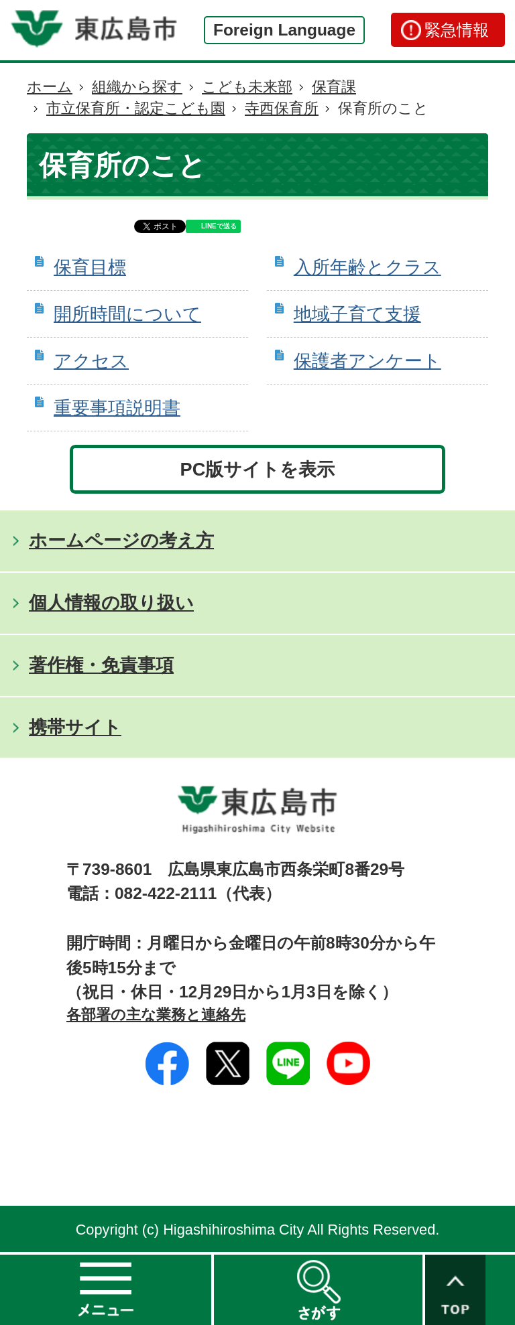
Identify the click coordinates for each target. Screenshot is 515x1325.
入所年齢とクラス (367, 267)
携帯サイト (75, 727)
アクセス (91, 360)
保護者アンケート (367, 360)
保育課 (334, 86)
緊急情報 (456, 30)
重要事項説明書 (117, 407)
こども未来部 (247, 86)
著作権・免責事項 (101, 664)
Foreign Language (284, 30)
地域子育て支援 (357, 313)
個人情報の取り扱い (111, 602)
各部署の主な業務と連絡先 (155, 1014)
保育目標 (90, 267)
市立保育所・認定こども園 (135, 108)
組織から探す (137, 86)
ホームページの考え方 (121, 540)
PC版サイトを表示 (257, 469)
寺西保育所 (282, 108)
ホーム (49, 86)
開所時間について (127, 313)
